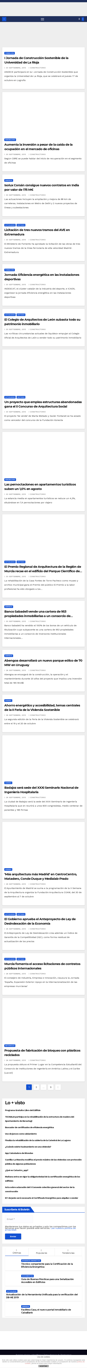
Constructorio (37, 68)
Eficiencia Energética (31, 1260)
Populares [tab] (41, 1251)
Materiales (9, 1045)
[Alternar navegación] (42, 19)
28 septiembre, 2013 (16, 670)
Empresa (8, 180)
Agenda (8, 700)
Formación (9, 53)
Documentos (27, 1276)
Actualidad (10, 225)
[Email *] (19, 1219)
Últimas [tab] (16, 1251)
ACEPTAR (43, 1366)
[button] (79, 19)
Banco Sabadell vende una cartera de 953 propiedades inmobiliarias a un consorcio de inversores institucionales (37, 616)
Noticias (21, 225)
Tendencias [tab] (68, 1251)
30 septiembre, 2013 (16, 68)
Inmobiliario (10, 139)
